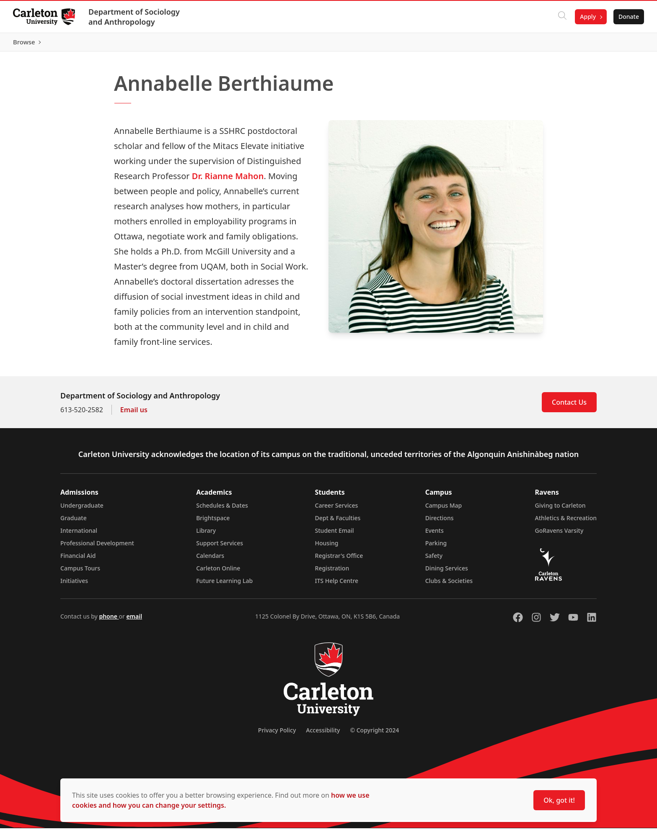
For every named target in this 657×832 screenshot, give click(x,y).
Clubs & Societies (449, 584)
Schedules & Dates (222, 509)
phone (109, 620)
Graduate (73, 522)
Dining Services (446, 572)
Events (434, 534)
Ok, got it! (559, 800)
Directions (439, 522)
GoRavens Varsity (559, 534)
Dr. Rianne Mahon (228, 179)
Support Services (219, 547)
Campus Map (443, 509)
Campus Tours (80, 572)
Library (206, 534)
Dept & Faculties (338, 522)
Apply (587, 17)
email (134, 620)
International (78, 534)
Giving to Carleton (560, 509)
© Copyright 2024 (374, 734)
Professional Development (97, 547)
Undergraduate (81, 509)
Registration (332, 572)
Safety (434, 559)
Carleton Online (218, 572)
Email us (133, 413)
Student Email (334, 534)
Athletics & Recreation (566, 522)
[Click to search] (562, 16)
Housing (327, 547)
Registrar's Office (339, 559)
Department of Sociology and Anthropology (134, 17)
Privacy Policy (277, 734)
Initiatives (74, 584)
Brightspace (213, 522)
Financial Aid (78, 559)
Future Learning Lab (224, 584)
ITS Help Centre (337, 584)
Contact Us (569, 406)
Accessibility (323, 734)
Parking (436, 547)
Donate (628, 17)
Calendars (210, 559)
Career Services (336, 509)
